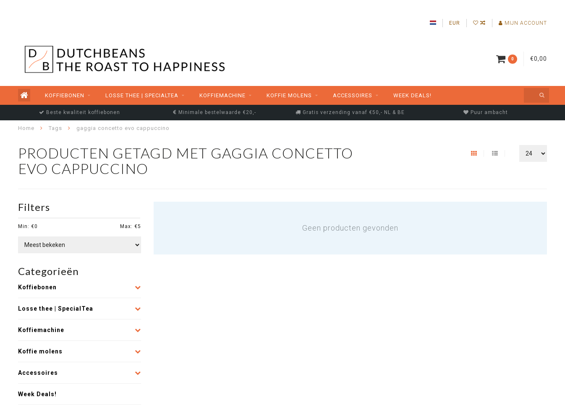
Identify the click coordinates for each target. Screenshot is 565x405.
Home (26, 128)
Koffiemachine (222, 95)
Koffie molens (289, 95)
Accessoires (352, 95)
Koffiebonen (64, 95)
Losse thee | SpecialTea (141, 95)
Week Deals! (412, 95)
